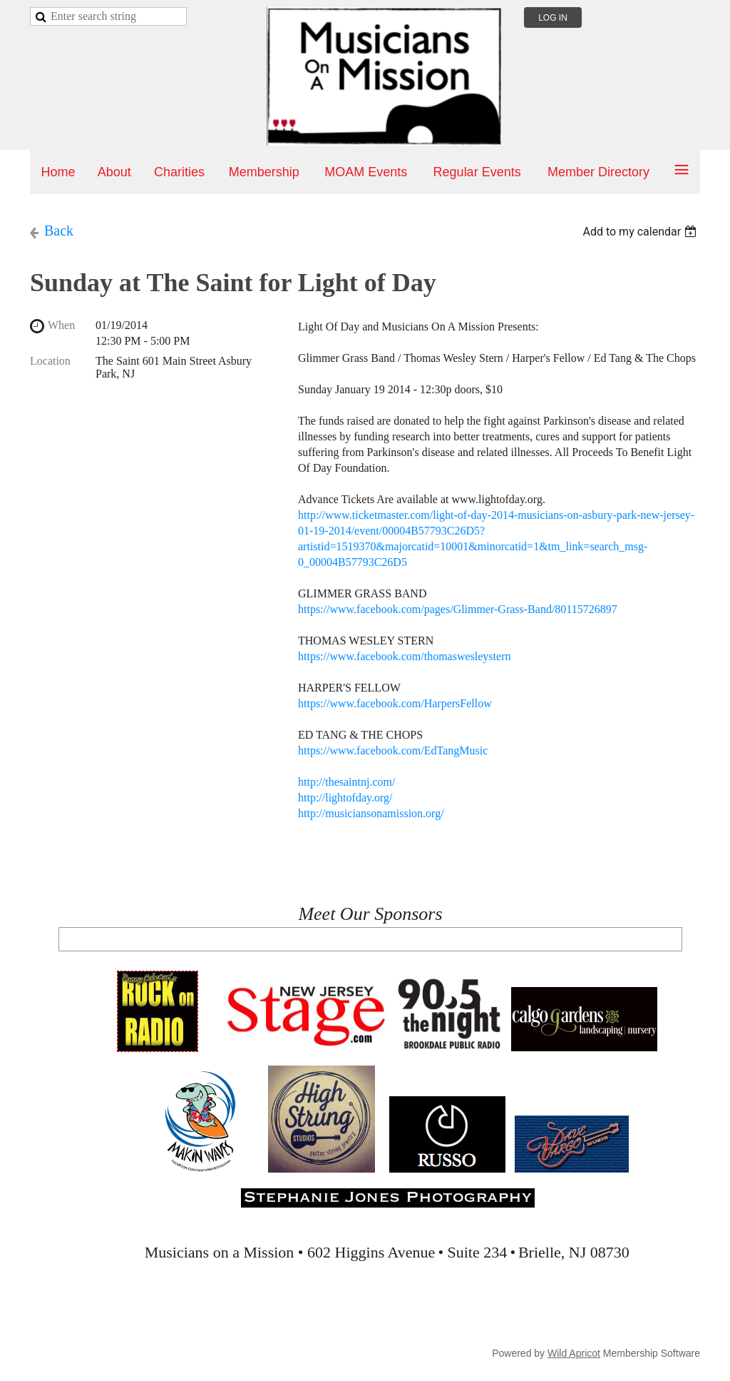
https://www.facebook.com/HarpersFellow (395, 703)
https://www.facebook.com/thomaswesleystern (404, 656)
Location (50, 361)
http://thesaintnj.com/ (346, 782)
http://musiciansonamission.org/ (371, 813)
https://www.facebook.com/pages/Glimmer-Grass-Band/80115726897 (457, 609)
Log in (552, 18)
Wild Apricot (574, 1353)
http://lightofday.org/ (345, 797)
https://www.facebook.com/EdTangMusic (393, 750)
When (61, 325)
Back (58, 230)
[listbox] (641, 232)
